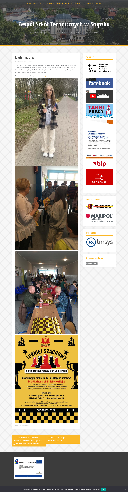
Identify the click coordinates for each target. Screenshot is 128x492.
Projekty (42, 4)
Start (29, 4)
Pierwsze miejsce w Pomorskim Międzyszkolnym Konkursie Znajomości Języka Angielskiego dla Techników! (28, 441)
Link (87, 187)
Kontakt (98, 4)
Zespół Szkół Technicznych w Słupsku (64, 24)
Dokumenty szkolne (63, 4)
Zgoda (103, 489)
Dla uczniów (51, 4)
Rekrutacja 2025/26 (87, 4)
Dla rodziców (75, 4)
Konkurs (18, 425)
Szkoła (35, 4)
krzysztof (30, 62)
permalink (26, 425)
